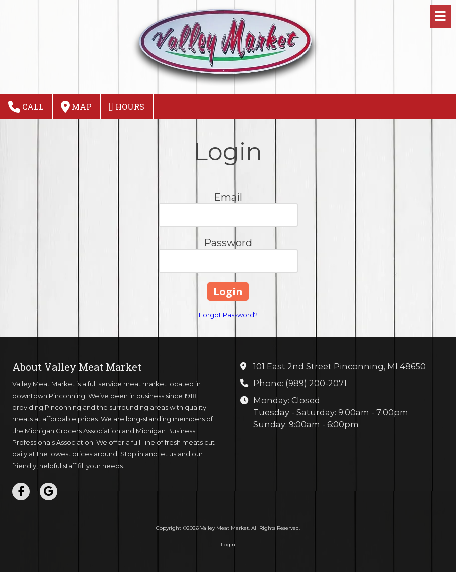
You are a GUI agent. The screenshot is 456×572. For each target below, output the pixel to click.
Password (228, 243)
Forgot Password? (228, 315)
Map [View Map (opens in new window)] (76, 107)
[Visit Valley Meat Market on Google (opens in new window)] (48, 491)
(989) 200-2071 (316, 383)
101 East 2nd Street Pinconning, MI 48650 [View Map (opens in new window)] (339, 366)
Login (228, 544)
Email (228, 197)
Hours (126, 107)
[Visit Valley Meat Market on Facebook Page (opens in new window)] (21, 491)
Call (26, 107)
